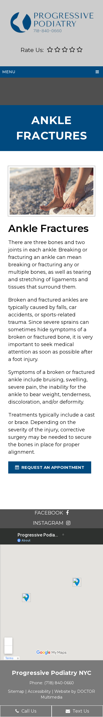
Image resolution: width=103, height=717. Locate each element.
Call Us (25, 711)
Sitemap (16, 691)
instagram (51, 523)
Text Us (77, 711)
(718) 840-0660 (59, 682)
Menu (8, 71)
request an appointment (49, 467)
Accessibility (39, 691)
